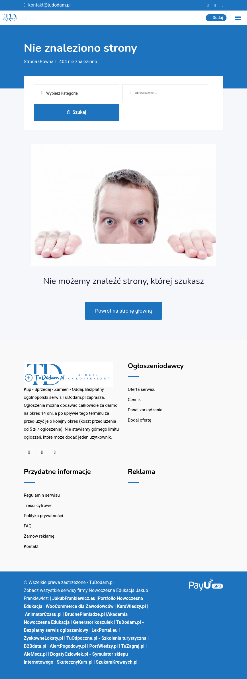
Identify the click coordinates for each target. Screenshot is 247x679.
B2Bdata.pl (35, 646)
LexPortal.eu (104, 630)
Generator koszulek (93, 622)
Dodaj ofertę (139, 420)
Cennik (134, 399)
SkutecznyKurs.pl (75, 662)
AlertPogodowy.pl (68, 646)
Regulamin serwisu (42, 495)
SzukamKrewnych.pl (117, 662)
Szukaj (76, 112)
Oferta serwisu (142, 389)
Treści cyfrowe (38, 505)
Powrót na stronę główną (123, 311)
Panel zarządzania (145, 409)
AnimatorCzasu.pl (43, 614)
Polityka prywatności (43, 515)
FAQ (28, 526)
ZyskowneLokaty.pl (43, 638)
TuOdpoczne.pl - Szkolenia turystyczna (106, 638)
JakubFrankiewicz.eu (73, 598)
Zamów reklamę (39, 536)
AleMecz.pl (35, 654)
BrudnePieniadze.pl (85, 614)
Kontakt (31, 546)
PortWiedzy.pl (103, 646)
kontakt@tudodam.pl (49, 5)
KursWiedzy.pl (131, 606)
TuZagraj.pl (132, 646)
